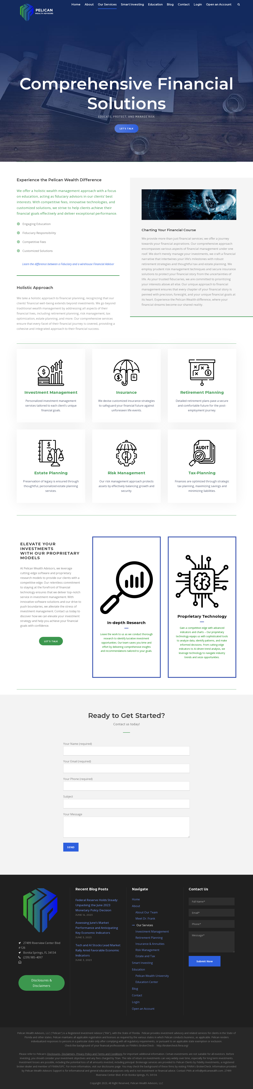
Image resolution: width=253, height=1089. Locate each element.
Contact (184, 4)
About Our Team (146, 912)
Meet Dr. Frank (145, 918)
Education (155, 4)
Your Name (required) (126, 749)
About (89, 4)
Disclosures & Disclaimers (41, 983)
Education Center (146, 982)
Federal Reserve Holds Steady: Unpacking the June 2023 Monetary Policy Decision (96, 905)
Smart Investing (132, 4)
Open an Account (218, 4)
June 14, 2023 (84, 914)
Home (76, 4)
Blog (170, 4)
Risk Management (147, 950)
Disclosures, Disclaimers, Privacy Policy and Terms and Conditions (84, 1054)
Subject (126, 801)
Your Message (126, 825)
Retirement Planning (149, 938)
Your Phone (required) (126, 784)
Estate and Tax (145, 956)
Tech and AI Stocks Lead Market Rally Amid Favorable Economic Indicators (98, 950)
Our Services (107, 4)
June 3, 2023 (83, 960)
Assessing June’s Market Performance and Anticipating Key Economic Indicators (96, 928)
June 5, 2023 (83, 937)
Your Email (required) (126, 766)
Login (198, 4)
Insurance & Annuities (149, 944)
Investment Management (152, 931)
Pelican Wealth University (152, 976)
